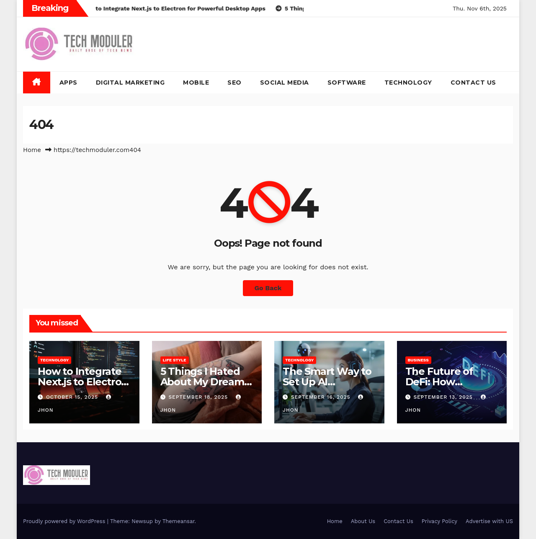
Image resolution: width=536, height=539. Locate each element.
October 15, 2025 (73, 397)
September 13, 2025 (443, 397)
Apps (68, 82)
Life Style (174, 360)
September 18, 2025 (199, 397)
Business (418, 360)
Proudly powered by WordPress (65, 521)
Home (32, 150)
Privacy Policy (439, 521)
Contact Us (473, 82)
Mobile (196, 82)
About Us (363, 521)
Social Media (284, 82)
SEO (234, 82)
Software (346, 82)
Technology (408, 82)
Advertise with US (489, 521)
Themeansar (178, 521)
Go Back (268, 288)
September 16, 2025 (322, 397)
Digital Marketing (130, 82)
